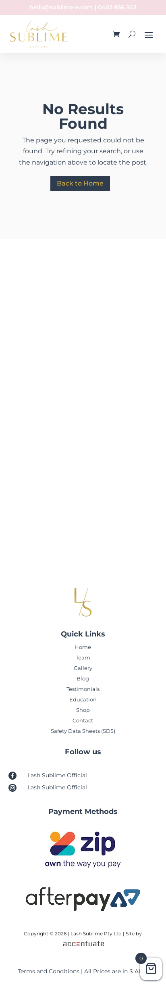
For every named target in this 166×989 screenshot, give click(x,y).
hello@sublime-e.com (61, 7)
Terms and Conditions (48, 971)
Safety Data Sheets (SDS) (83, 731)
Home (83, 647)
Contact (83, 720)
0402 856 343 (117, 7)
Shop (83, 710)
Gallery (83, 668)
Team (83, 657)
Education (83, 699)
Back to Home (80, 183)
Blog (83, 678)
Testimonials (83, 689)
